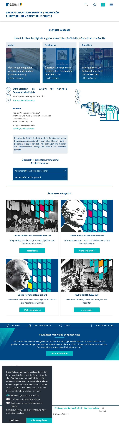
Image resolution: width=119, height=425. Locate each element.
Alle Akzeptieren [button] (39, 420)
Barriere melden (91, 408)
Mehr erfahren (87, 250)
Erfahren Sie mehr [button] (33, 391)
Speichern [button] (14, 420)
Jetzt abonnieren (59, 353)
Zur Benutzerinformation (24, 100)
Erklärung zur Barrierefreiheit (68, 408)
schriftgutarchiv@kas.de (24, 128)
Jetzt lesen (32, 250)
